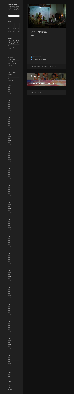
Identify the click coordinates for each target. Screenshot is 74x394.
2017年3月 (9, 289)
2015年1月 (9, 338)
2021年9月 (9, 187)
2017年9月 (9, 278)
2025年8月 (9, 98)
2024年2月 (9, 132)
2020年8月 (9, 212)
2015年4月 (9, 333)
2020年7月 (9, 214)
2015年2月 (9, 336)
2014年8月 (9, 348)
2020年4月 (9, 219)
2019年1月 (9, 248)
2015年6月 (9, 329)
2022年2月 (9, 178)
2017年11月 (10, 274)
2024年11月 (10, 115)
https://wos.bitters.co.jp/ (37, 56)
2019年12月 (10, 227)
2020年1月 (9, 225)
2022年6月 (9, 170)
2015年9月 (9, 323)
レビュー (9, 70)
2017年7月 (9, 282)
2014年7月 (9, 350)
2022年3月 (9, 176)
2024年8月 (9, 121)
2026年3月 (9, 87)
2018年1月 (9, 270)
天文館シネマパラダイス (12, 72)
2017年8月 (9, 280)
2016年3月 (9, 312)
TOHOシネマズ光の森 (11, 61)
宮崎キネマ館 (10, 74)
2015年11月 (10, 319)
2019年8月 (9, 234)
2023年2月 (9, 155)
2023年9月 (9, 142)
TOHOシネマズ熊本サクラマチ (13, 63)
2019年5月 (9, 240)
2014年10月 (10, 344)
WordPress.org (10, 389)
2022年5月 (9, 172)
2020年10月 (10, 208)
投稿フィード (10, 385)
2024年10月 (10, 117)
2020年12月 (10, 204)
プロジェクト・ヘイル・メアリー (13, 40)
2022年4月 (9, 174)
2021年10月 (10, 185)
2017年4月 (9, 287)
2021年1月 (9, 202)
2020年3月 (9, 221)
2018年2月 (9, 268)
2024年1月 (9, 134)
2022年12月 (10, 159)
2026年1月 (9, 91)
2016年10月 (10, 299)
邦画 (8, 78)
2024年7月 (9, 123)
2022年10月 (10, 163)
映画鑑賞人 (39, 66)
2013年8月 (9, 370)
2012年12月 (10, 372)
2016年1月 (9, 316)
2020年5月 (9, 217)
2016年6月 (9, 306)
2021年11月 (10, 183)
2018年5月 (9, 263)
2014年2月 (9, 359)
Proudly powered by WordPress (36, 92)
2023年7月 (9, 146)
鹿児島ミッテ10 (10, 80)
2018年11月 (10, 251)
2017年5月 (9, 285)
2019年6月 (9, 238)
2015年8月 (9, 325)
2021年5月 (9, 195)
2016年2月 (9, 314)
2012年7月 (9, 374)
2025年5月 (9, 104)
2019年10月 (10, 231)
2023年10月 (10, 140)
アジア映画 (10, 65)
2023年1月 (9, 157)
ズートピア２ (10, 50)
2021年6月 (9, 193)
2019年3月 (9, 244)
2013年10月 (10, 367)
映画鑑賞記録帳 (12, 4)
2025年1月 (9, 112)
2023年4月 (9, 151)
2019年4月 (9, 242)
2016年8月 (9, 302)
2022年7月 (9, 168)
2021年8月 (9, 189)
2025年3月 (9, 108)
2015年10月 (10, 321)
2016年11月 (10, 297)
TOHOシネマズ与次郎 (11, 59)
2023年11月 (10, 138)
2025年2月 (9, 110)
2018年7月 (9, 259)
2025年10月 (10, 95)
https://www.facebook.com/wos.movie (39, 59)
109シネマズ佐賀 (10, 57)
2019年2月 (9, 246)
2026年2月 (9, 89)
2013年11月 (10, 365)
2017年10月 (10, 276)
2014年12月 (10, 340)
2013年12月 (10, 363)
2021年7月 (9, 191)
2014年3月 (9, 357)
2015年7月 (9, 327)
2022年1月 (9, 180)
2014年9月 (9, 346)
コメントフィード (11, 387)
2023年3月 (9, 153)
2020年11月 (10, 206)
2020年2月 (9, 223)
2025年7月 (9, 100)
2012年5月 (9, 376)
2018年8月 (9, 257)
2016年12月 (10, 295)
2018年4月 (9, 265)
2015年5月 (9, 331)
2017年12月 (10, 272)
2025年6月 (9, 102)
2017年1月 (9, 293)
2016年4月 (9, 310)
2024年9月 (9, 119)
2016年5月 (9, 308)
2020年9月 (9, 210)
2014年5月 (9, 353)
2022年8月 (9, 166)
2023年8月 (9, 144)
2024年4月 (9, 129)
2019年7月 (9, 236)
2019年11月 (10, 229)
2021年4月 (9, 197)
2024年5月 (9, 127)
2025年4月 (9, 106)
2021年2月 (9, 200)
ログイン (9, 383)
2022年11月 (10, 161)
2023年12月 (10, 136)
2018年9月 (9, 255)
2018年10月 (10, 253)
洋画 (8, 76)
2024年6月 (9, 125)
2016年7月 (9, 304)
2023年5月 (9, 149)
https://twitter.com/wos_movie (38, 57)
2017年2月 (9, 291)
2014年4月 (9, 355)
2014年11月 (10, 342)
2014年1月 (9, 361)
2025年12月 (10, 93)
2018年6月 (9, 261)
